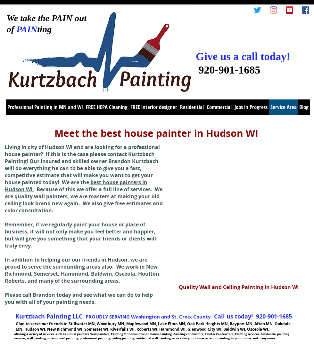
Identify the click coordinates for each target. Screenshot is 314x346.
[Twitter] (257, 10)
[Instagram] (273, 10)
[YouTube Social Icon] (289, 10)
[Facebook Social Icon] (305, 10)
